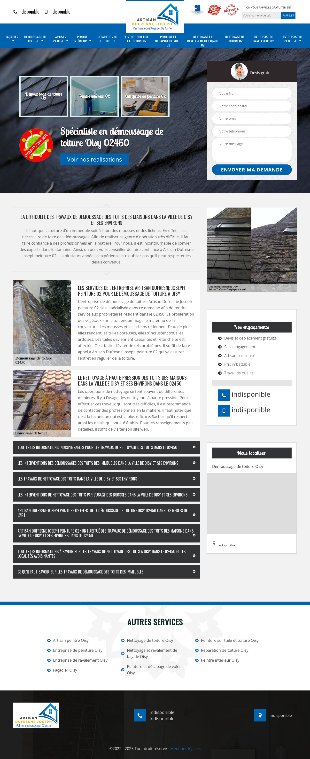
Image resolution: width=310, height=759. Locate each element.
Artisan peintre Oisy (68, 640)
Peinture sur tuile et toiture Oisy (227, 640)
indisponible (26, 11)
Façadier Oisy (62, 670)
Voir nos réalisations (94, 159)
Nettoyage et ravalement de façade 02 (202, 41)
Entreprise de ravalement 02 (263, 39)
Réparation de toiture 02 (107, 39)
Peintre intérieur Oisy (217, 660)
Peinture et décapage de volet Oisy (151, 669)
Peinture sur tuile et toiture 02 (137, 39)
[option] (43, 96)
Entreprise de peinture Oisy (74, 650)
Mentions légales (185, 748)
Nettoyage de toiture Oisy (147, 640)
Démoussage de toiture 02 (35, 39)
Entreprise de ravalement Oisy (77, 660)
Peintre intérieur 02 (82, 39)
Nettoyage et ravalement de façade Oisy (149, 653)
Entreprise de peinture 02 (292, 39)
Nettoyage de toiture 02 (234, 39)
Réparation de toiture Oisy (221, 650)
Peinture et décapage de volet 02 (168, 41)
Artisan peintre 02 (60, 39)
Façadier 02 (12, 39)
